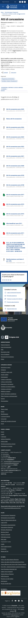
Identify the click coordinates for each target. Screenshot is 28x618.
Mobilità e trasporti (5, 391)
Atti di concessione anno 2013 (15, 204)
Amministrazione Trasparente (11, 12)
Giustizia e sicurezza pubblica (8, 386)
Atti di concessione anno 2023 (15, 137)
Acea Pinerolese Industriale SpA (9, 569)
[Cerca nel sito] (24, 6)
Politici (2, 359)
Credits (2, 544)
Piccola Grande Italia (6, 583)
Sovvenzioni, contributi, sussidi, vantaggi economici (13, 14)
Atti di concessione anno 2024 (15, 127)
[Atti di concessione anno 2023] (4, 137)
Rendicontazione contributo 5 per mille (15, 260)
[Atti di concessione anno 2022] (4, 147)
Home (2, 12)
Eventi (2, 432)
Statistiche (3, 549)
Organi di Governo (5, 345)
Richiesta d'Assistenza (6, 530)
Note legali (3, 539)
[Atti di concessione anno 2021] (4, 156)
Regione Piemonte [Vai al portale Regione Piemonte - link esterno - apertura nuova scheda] (5, 1)
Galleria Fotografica (5, 439)
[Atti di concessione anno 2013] (4, 204)
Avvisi (2, 423)
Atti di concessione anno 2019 (15, 175)
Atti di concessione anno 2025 (15, 109)
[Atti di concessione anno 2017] (4, 195)
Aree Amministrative (6, 347)
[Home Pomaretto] (13, 7)
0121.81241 (6, 454)
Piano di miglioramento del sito (8, 520)
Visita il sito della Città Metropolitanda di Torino (12, 562)
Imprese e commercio (6, 389)
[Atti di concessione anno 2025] (4, 109)
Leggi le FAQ (4, 522)
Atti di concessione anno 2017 (15, 195)
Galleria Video (4, 441)
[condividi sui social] (4, 72)
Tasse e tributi (4, 409)
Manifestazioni (4, 414)
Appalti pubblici (4, 374)
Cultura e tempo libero (6, 382)
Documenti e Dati (5, 352)
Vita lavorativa (4, 401)
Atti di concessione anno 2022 (15, 147)
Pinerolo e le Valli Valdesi (7, 579)
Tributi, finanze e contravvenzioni (9, 396)
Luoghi (2, 434)
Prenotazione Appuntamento (8, 525)
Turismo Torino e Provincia (7, 574)
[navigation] (3, 6)
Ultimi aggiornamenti (6, 546)
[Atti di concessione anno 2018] (4, 185)
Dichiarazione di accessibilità (8, 518)
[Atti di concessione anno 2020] (4, 166)
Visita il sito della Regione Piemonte (10, 559)
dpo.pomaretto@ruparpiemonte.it (12, 508)
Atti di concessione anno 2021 (15, 156)
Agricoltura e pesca (5, 367)
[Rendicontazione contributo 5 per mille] (4, 259)
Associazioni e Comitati (6, 446)
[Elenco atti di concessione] (4, 119)
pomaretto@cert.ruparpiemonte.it (12, 461)
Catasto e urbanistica (6, 379)
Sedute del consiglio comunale (8, 421)
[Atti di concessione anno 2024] (4, 127)
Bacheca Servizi (5, 532)
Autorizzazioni (4, 377)
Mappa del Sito (4, 551)
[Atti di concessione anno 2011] (4, 233)
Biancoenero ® (15, 615)
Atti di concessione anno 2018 (15, 185)
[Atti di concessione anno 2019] (4, 175)
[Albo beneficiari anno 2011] (4, 224)
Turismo (3, 398)
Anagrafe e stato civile (6, 372)
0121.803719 (6, 456)
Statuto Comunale (5, 534)
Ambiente (3, 370)
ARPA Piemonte (5, 576)
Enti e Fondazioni (5, 354)
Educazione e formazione (7, 384)
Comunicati (3, 419)
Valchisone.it (4, 581)
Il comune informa (5, 416)
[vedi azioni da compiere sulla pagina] (12, 72)
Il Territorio (3, 437)
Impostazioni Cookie (6, 542)
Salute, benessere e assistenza (8, 394)
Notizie (2, 411)
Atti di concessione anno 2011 (15, 233)
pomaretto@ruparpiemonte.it (11, 463)
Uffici (2, 349)
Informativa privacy (5, 537)
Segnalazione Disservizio (7, 527)
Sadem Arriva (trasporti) (7, 571)
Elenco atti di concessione (14, 119)
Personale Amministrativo (7, 357)
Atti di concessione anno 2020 (15, 166)
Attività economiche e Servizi (8, 444)
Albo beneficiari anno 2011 (14, 223)
